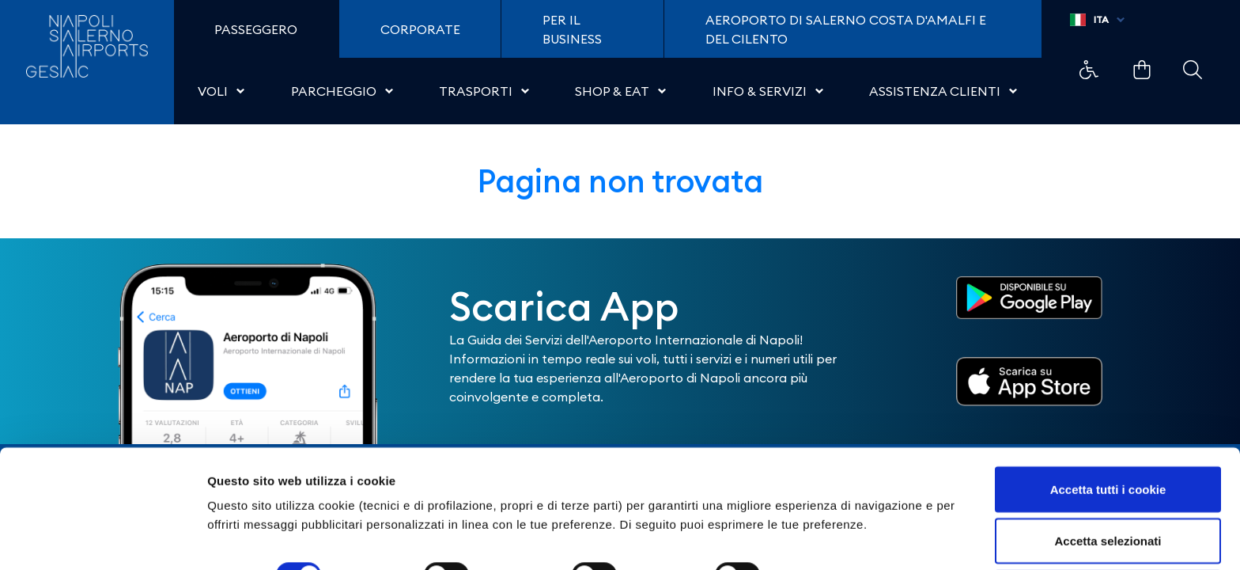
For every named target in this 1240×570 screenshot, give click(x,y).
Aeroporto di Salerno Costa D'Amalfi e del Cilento (845, 29)
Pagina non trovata (620, 181)
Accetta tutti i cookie (1108, 424)
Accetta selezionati (1107, 476)
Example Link (1088, 69)
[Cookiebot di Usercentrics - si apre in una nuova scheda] (102, 539)
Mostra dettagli (832, 510)
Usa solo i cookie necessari (1107, 527)
